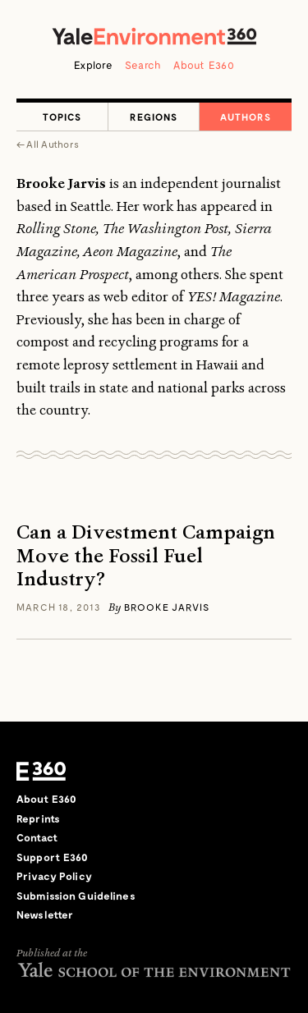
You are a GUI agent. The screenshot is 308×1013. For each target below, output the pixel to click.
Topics (62, 116)
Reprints (38, 818)
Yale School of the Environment (154, 970)
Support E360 (52, 857)
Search (143, 64)
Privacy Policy (54, 875)
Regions (153, 116)
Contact (36, 837)
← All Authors (47, 143)
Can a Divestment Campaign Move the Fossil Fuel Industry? (145, 555)
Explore (93, 64)
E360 (41, 770)
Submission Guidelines (76, 895)
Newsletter (44, 914)
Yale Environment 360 (154, 36)
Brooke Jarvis (166, 606)
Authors (245, 116)
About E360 (203, 64)
